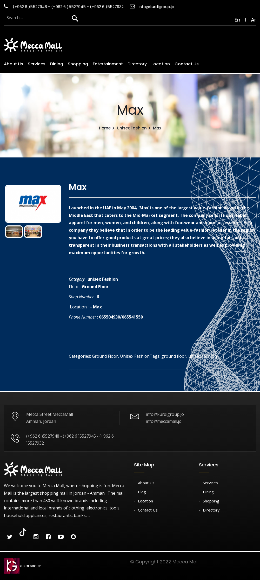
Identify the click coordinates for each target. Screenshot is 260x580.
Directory (137, 64)
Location (160, 64)
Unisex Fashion (132, 128)
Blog (142, 491)
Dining (56, 64)
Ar (253, 19)
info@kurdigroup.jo (152, 6)
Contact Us (187, 64)
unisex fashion (202, 356)
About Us (146, 482)
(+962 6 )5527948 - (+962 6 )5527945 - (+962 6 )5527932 (64, 6)
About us (13, 64)
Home (105, 128)
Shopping (78, 64)
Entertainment (108, 64)
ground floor (173, 356)
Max (97, 307)
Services (36, 64)
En (234, 19)
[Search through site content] (36, 18)
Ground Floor (95, 286)
